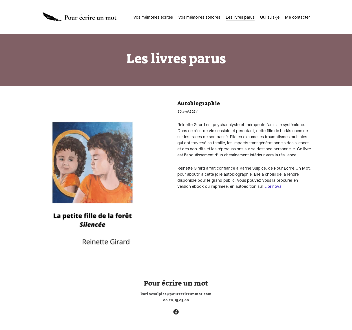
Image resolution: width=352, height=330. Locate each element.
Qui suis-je (269, 17)
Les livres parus (240, 17)
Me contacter (297, 17)
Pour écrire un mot (176, 283)
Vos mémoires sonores (199, 17)
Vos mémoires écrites (153, 17)
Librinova (273, 186)
